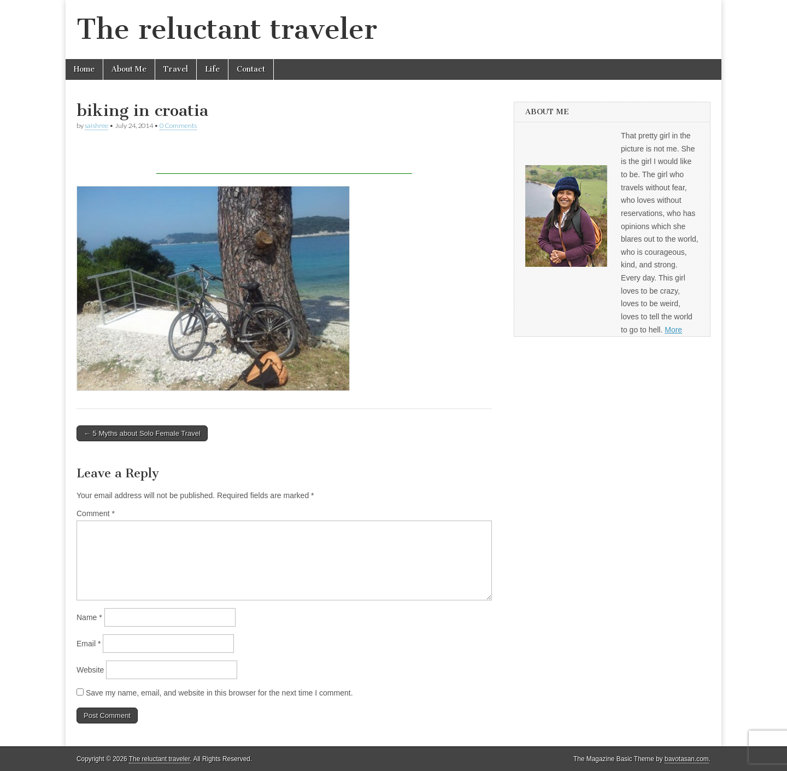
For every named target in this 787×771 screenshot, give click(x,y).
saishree (96, 125)
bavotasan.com (687, 759)
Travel (175, 69)
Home (84, 69)
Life (212, 69)
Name (89, 617)
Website (90, 669)
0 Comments (178, 125)
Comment (96, 513)
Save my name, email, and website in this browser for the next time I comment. (219, 692)
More (673, 329)
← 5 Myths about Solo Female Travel (142, 433)
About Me (128, 69)
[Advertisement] (284, 157)
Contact (251, 69)
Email (89, 643)
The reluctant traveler (227, 29)
